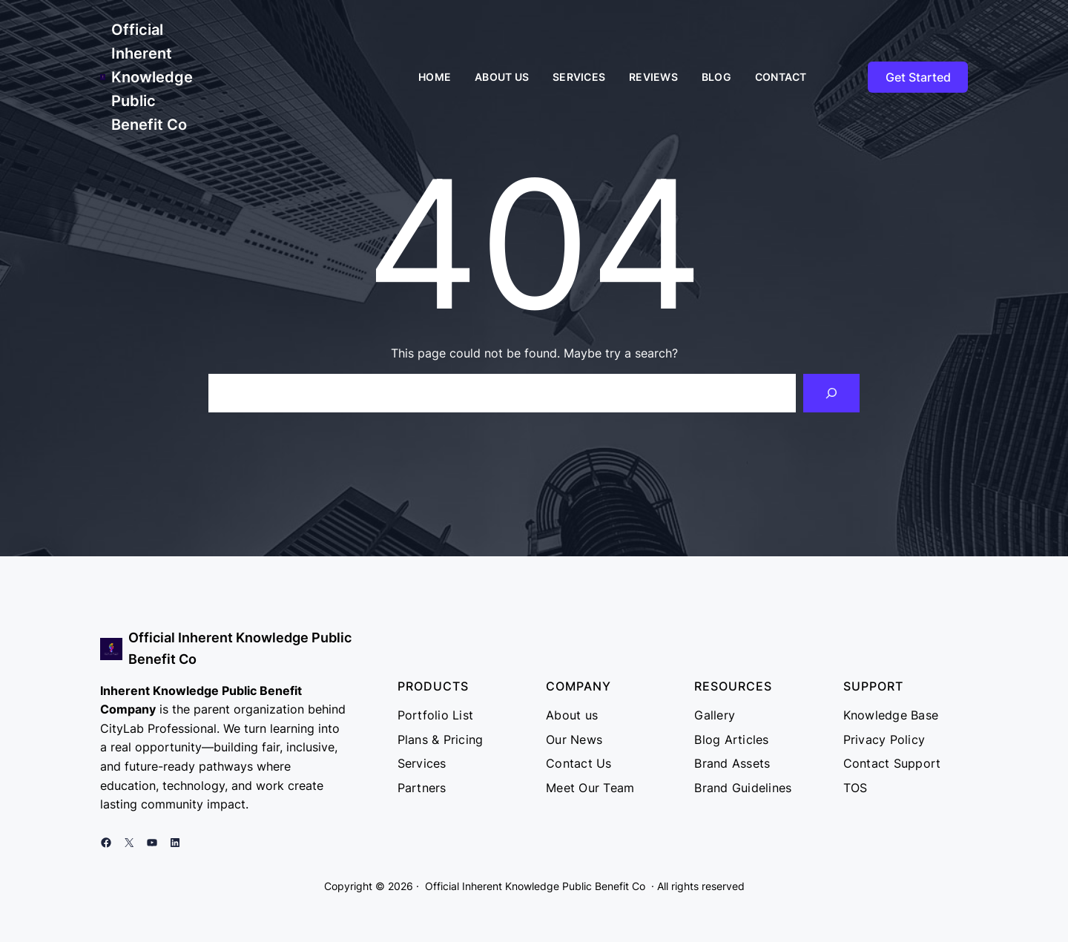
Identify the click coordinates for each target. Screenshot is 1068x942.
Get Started (918, 77)
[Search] (831, 393)
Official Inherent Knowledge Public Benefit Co (152, 77)
